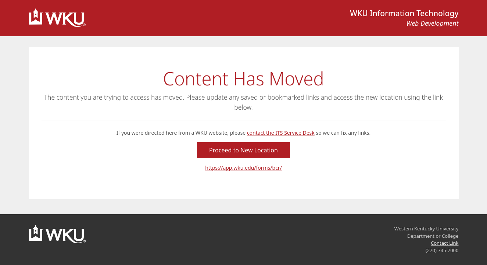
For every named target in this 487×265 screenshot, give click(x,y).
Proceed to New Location (243, 150)
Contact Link (445, 243)
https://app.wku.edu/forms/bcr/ (243, 167)
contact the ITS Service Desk (281, 132)
